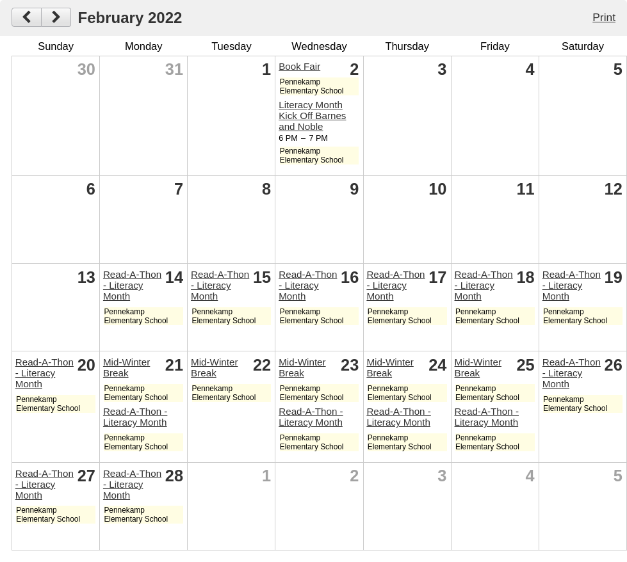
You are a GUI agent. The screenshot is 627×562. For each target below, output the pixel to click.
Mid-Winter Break (126, 367)
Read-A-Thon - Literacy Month (132, 285)
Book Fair (299, 66)
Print (603, 17)
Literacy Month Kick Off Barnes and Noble (312, 115)
